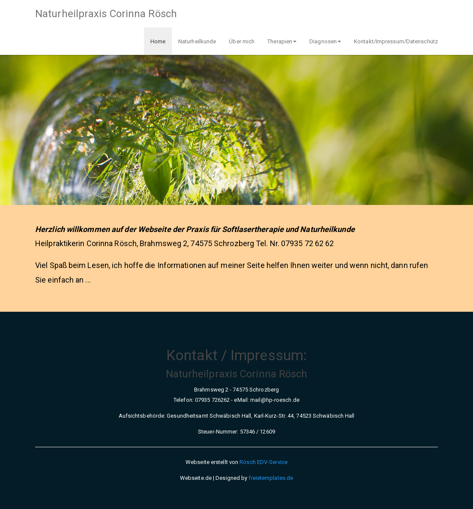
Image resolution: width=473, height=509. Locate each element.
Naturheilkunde (197, 41)
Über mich (241, 41)
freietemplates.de (270, 478)
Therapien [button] (281, 41)
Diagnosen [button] (325, 41)
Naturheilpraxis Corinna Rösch (106, 14)
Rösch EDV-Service (263, 462)
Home (157, 41)
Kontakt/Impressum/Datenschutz (396, 41)
